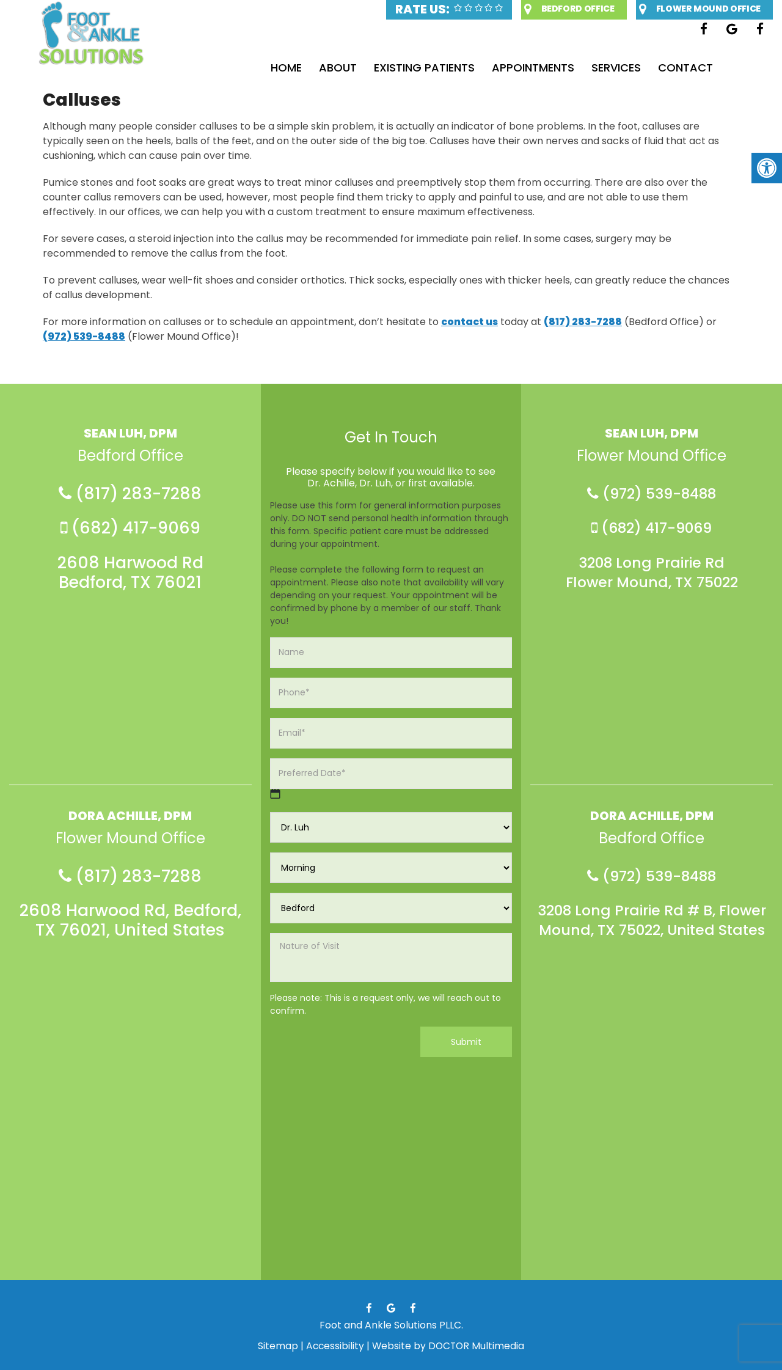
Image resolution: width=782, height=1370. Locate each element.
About (334, 67)
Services (623, 67)
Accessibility (334, 1346)
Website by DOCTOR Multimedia (448, 1346)
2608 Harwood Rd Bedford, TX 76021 (130, 575)
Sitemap (276, 1346)
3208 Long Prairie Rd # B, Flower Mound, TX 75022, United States (652, 937)
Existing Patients (424, 67)
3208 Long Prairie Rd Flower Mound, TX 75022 (652, 575)
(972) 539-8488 (84, 336)
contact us (469, 322)
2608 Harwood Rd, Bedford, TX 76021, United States (130, 927)
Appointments (536, 67)
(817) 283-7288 (583, 322)
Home (278, 67)
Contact (696, 67)
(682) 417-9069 (130, 529)
